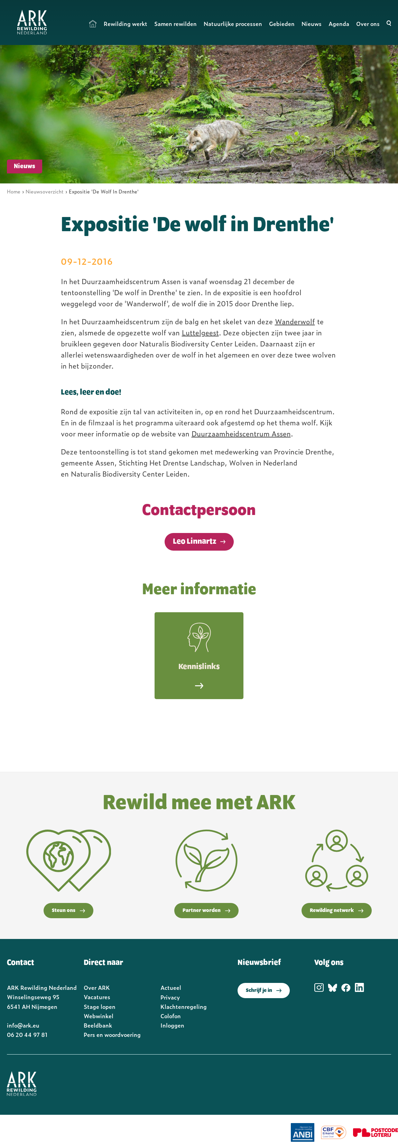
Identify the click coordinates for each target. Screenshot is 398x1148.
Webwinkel (98, 1016)
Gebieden (282, 23)
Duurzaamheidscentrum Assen (241, 433)
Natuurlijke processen (233, 23)
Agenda (338, 23)
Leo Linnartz (194, 541)
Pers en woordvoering (112, 1034)
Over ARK (97, 987)
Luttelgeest (200, 332)
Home (93, 23)
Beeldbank (98, 1025)
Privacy (170, 997)
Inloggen (172, 1025)
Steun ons (68, 910)
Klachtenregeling (183, 1006)
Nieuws (312, 23)
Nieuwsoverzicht (45, 191)
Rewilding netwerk (336, 910)
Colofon (170, 1016)
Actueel (170, 987)
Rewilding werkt (125, 23)
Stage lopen (99, 1006)
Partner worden (206, 910)
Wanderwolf (295, 321)
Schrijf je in (263, 990)
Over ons (368, 23)
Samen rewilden (175, 23)
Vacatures (97, 997)
